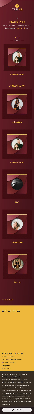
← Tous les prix (7, 299)
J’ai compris (17, 410)
